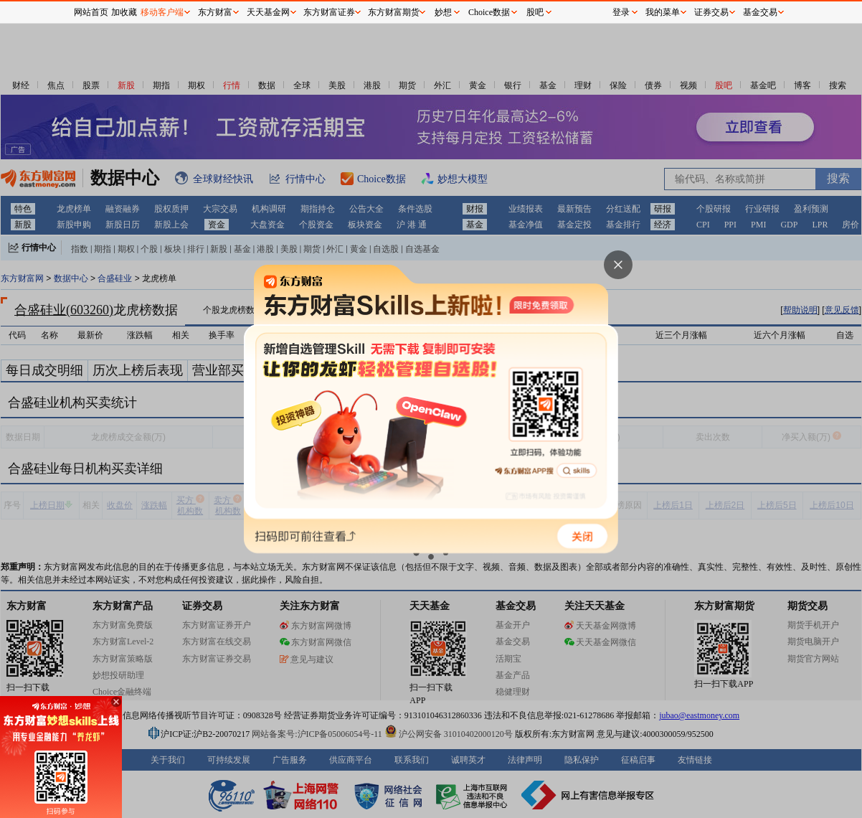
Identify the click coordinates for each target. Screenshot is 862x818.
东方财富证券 (329, 12)
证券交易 (711, 12)
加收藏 (124, 12)
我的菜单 (662, 12)
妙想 (443, 12)
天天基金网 (268, 12)
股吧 (535, 12)
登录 (621, 12)
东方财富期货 (394, 12)
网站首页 (91, 12)
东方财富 (215, 12)
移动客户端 (162, 12)
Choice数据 (489, 12)
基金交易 (760, 12)
